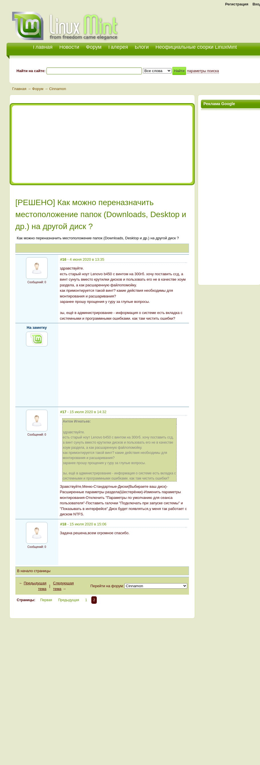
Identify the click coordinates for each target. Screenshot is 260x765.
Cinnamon (57, 89)
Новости (69, 47)
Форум (94, 47)
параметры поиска (203, 71)
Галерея (118, 47)
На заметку (37, 327)
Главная (19, 89)
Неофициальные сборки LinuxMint (196, 47)
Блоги (142, 47)
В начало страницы (34, 571)
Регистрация (236, 4)
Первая (46, 600)
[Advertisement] (64, 144)
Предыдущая (68, 600)
